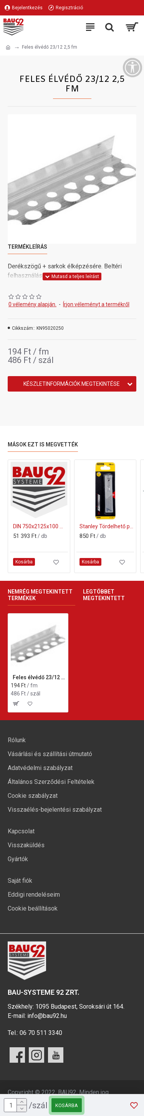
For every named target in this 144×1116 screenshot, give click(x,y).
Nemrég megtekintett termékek (40, 595)
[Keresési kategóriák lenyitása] (109, 27)
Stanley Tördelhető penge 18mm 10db (106, 526)
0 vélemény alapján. (32, 304)
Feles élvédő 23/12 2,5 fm (39, 677)
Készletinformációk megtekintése (71, 384)
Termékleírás (27, 247)
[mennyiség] (15, 1105)
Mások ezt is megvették (43, 444)
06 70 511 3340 (41, 1032)
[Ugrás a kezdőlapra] (8, 47)
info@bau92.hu (47, 1015)
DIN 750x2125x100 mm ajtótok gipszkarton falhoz (40, 526)
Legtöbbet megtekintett (104, 595)
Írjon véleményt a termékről (96, 304)
